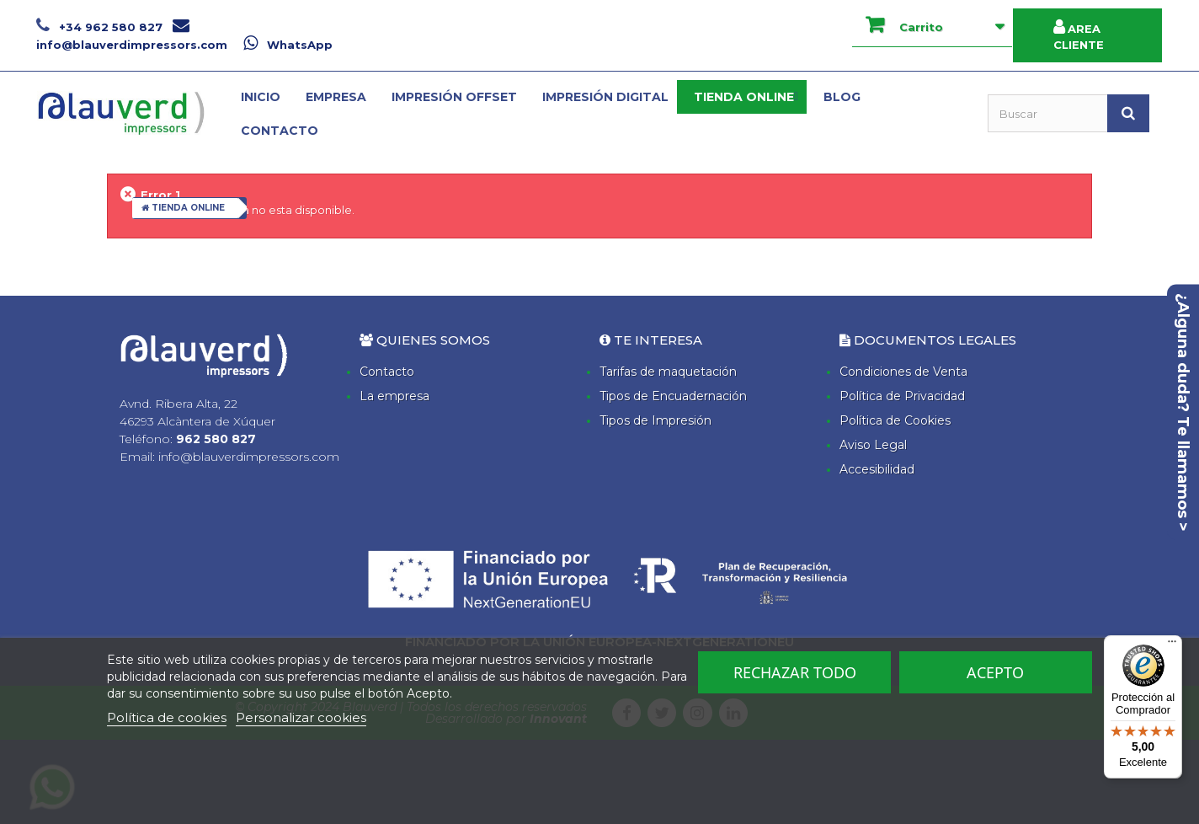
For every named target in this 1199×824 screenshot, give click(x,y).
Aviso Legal (873, 444)
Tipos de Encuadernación (673, 396)
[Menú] (1172, 645)
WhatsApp (288, 44)
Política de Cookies (895, 420)
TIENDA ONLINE (183, 207)
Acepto (995, 672)
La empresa (394, 396)
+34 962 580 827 (101, 27)
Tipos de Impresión (655, 420)
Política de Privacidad (902, 396)
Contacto (387, 371)
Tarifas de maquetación (668, 371)
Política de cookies (166, 717)
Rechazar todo (794, 672)
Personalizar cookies (301, 717)
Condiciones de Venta (903, 371)
